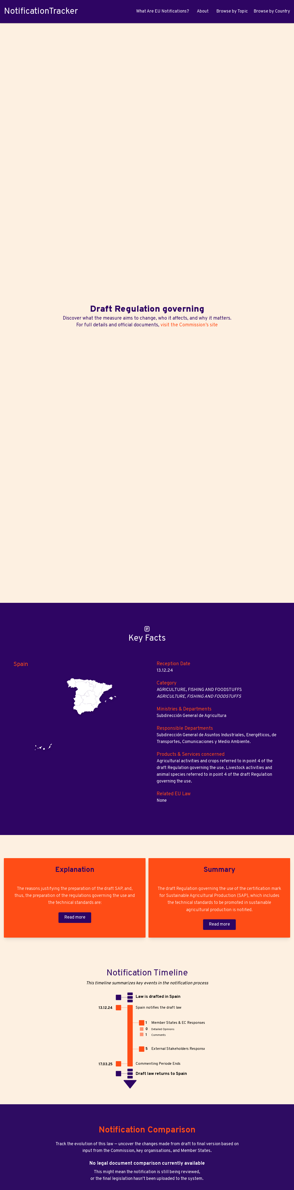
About (203, 11)
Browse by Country (272, 11)
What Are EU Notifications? (162, 11)
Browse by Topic (232, 11)
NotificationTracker (41, 11)
